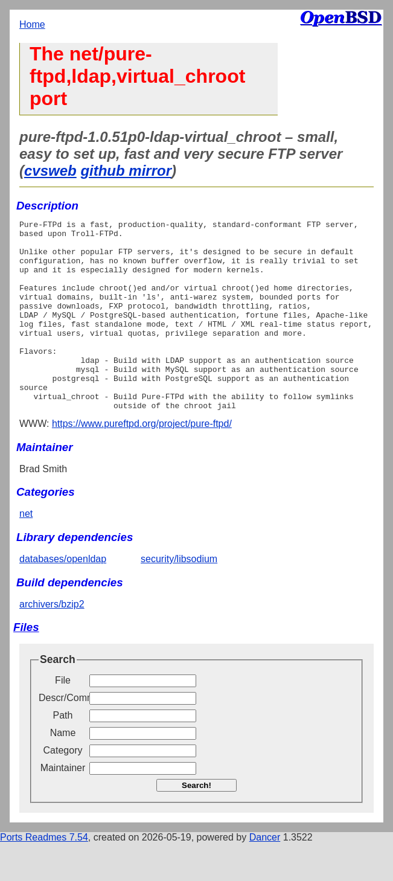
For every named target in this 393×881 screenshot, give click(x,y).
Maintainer (63, 806)
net (26, 551)
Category (63, 788)
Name (63, 771)
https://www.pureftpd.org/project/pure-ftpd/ (142, 462)
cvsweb (50, 170)
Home (32, 24)
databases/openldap (62, 597)
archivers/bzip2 (52, 642)
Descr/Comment (63, 736)
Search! (196, 823)
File (63, 718)
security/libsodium (179, 597)
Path (63, 753)
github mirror (125, 170)
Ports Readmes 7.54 (44, 875)
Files (26, 665)
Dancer (265, 875)
